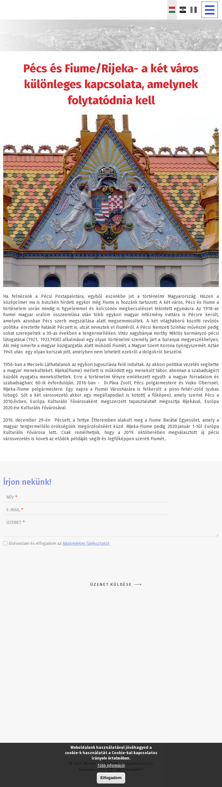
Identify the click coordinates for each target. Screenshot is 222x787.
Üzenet (15, 522)
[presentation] (111, 562)
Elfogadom (110, 777)
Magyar (172, 10)
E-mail (14, 510)
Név (11, 497)
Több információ (111, 765)
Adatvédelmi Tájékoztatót (86, 543)
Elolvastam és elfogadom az (59, 543)
